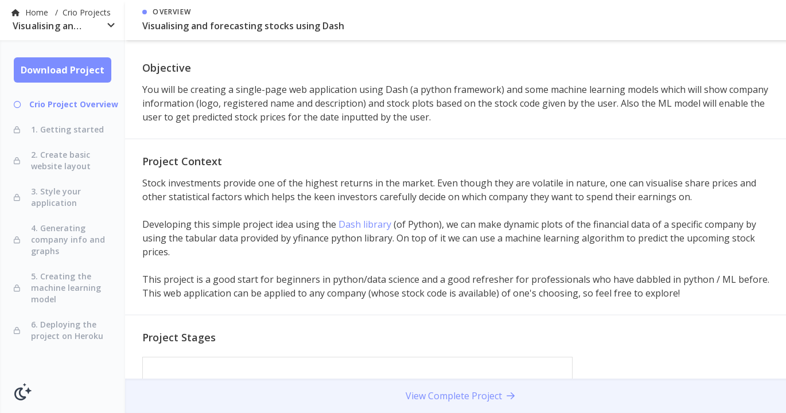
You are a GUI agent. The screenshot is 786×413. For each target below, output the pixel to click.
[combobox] (62, 28)
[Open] (111, 25)
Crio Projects (87, 12)
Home (37, 12)
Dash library (364, 224)
